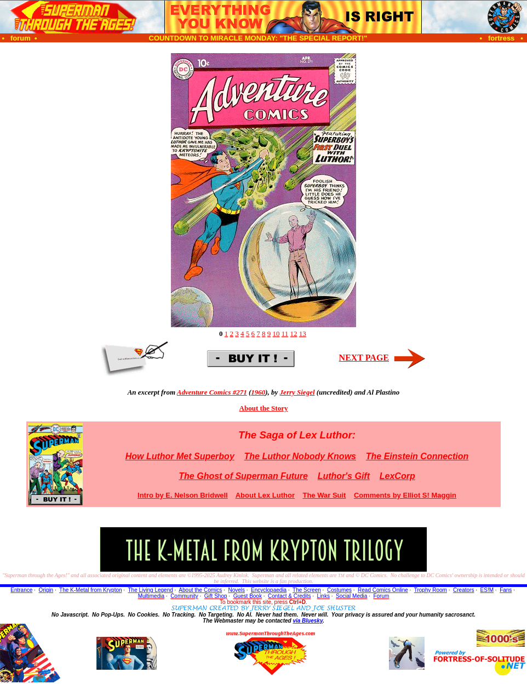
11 (285, 333)
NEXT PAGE (364, 357)
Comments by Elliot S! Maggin (405, 495)
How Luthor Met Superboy (179, 456)
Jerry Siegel (297, 392)
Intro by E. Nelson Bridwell (183, 495)
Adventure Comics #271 (212, 392)
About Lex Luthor (265, 495)
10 (275, 333)
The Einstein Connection (417, 456)
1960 (258, 392)
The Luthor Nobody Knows (300, 456)
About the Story (263, 408)
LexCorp (397, 476)
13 (302, 333)
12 (293, 333)
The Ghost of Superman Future (243, 476)
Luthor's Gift (344, 476)
